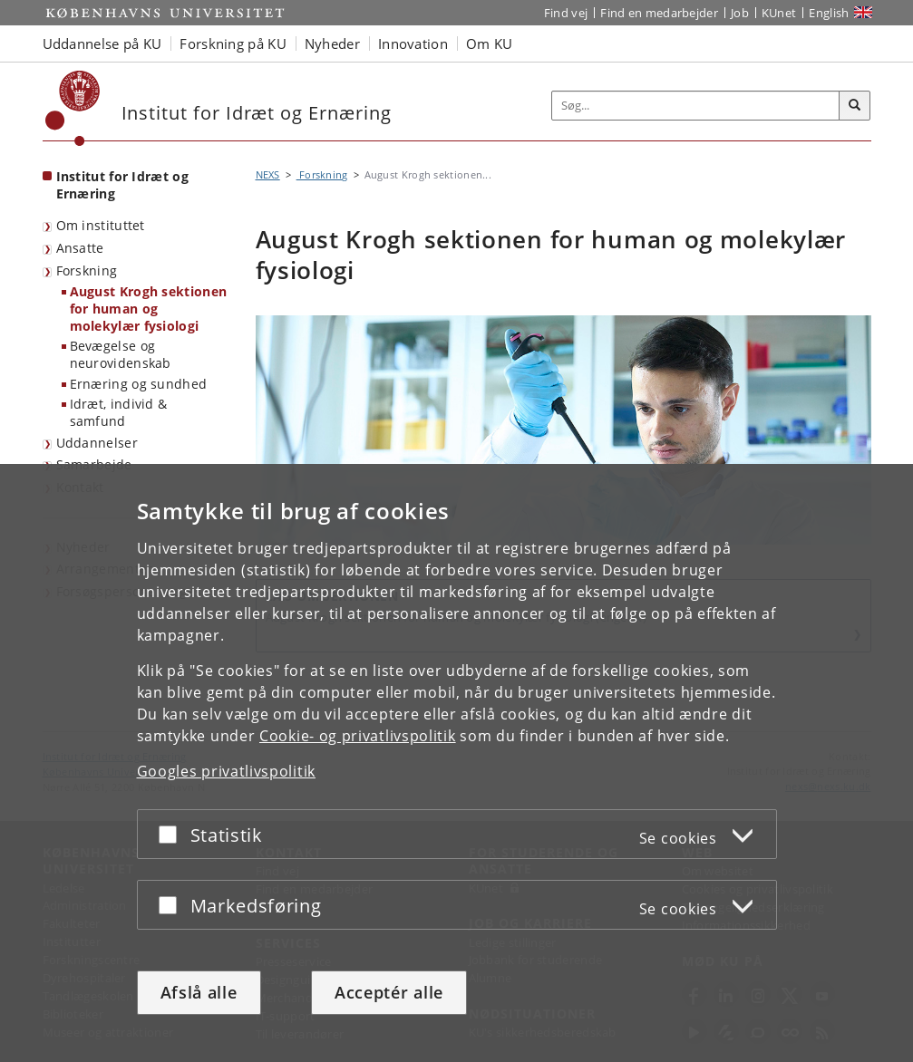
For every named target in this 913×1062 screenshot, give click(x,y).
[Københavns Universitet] (73, 108)
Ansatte (80, 247)
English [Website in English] (829, 13)
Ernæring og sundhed (139, 383)
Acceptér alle (389, 992)
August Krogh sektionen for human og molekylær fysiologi (149, 308)
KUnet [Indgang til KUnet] (779, 13)
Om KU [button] (489, 43)
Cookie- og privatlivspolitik (357, 737)
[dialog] (456, 763)
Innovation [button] (413, 43)
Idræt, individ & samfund (119, 412)
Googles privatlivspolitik (226, 772)
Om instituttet (100, 225)
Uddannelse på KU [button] (102, 43)
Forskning (87, 270)
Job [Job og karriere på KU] (740, 13)
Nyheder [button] (332, 43)
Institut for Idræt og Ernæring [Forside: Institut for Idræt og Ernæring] (122, 185)
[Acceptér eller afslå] (172, 835)
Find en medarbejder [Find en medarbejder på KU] (659, 13)
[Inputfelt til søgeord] (695, 106)
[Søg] (855, 106)
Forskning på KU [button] (233, 43)
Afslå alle (199, 992)
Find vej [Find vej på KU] (566, 13)
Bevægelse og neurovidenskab (120, 354)
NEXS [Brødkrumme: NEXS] (268, 174)
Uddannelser (97, 442)
